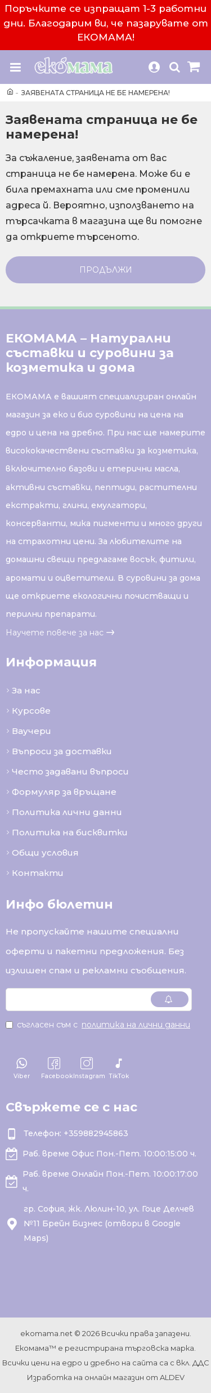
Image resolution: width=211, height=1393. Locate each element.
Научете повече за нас (55, 633)
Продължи (105, 270)
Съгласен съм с (99, 1025)
